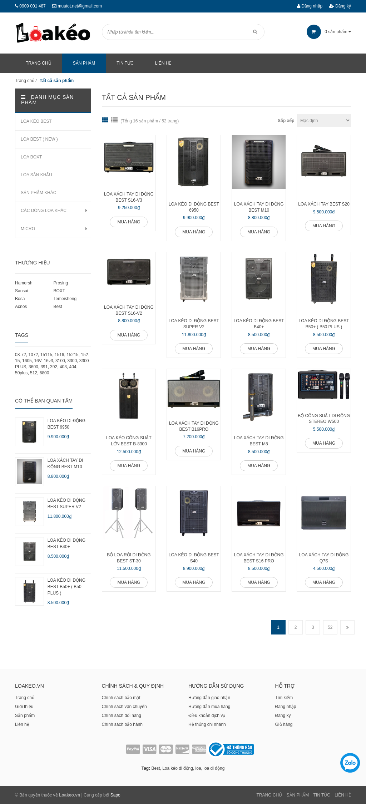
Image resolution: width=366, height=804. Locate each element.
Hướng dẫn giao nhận (209, 697)
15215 (72, 354)
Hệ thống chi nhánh (207, 724)
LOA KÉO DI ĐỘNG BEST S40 (194, 557)
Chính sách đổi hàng (121, 715)
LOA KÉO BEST (36, 121)
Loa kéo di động (177, 768)
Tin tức (321, 795)
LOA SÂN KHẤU (36, 174)
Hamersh (24, 282)
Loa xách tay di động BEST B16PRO (194, 426)
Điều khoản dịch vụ (206, 715)
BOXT (59, 290)
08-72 (20, 354)
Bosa (20, 298)
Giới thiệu (24, 706)
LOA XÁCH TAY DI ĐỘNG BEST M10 (259, 207)
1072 (33, 354)
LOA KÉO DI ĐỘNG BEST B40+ (259, 323)
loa (198, 768)
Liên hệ (22, 724)
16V (37, 360)
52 (330, 627)
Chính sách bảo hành (122, 724)
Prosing (60, 282)
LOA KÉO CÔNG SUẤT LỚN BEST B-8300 (129, 440)
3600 (33, 366)
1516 (59, 354)
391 (44, 366)
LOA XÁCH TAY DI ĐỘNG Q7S (324, 557)
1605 (27, 360)
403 (63, 366)
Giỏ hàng (284, 724)
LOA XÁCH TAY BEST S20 (324, 204)
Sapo (115, 795)
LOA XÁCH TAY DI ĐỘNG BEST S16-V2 (129, 310)
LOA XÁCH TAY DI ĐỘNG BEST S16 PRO (259, 557)
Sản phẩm (25, 715)
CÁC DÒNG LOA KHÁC (43, 210)
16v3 (48, 360)
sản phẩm (329, 31)
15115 (46, 354)
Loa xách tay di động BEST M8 (259, 440)
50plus (21, 372)
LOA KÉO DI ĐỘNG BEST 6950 (194, 207)
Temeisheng (64, 298)
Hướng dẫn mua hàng (209, 706)
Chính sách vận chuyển (124, 706)
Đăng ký (340, 6)
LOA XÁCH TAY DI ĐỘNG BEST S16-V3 (129, 197)
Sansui (21, 290)
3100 (60, 360)
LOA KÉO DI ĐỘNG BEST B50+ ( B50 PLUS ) (324, 323)
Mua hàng (128, 221)
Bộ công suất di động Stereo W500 (324, 418)
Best (57, 306)
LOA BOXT (31, 157)
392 (53, 366)
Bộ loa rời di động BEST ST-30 (128, 557)
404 (72, 366)
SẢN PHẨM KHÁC (38, 192)
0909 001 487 (32, 6)
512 (33, 372)
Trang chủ (24, 697)
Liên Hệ (343, 795)
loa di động (213, 768)
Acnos (21, 306)
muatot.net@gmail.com (80, 6)
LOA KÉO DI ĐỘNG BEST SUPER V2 (194, 323)
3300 (72, 360)
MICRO (28, 228)
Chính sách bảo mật (121, 697)
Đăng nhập (309, 6)
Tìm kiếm (284, 697)
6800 (44, 372)
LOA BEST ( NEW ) (39, 139)
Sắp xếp (286, 120)
